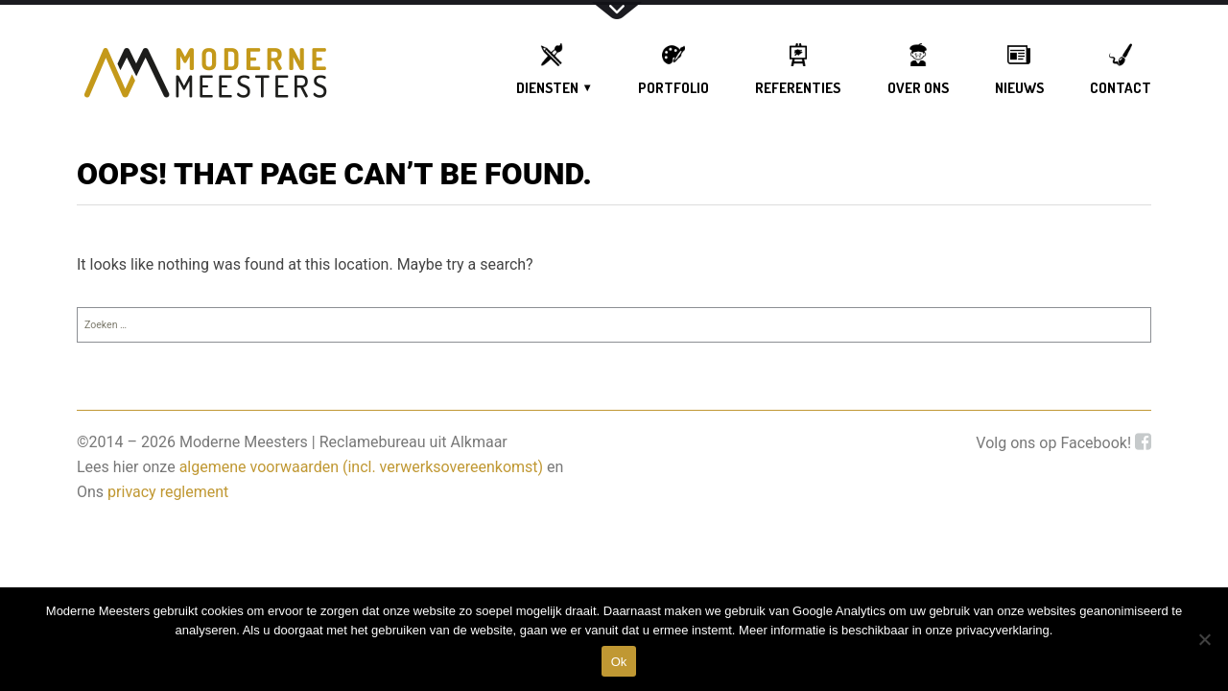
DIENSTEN (547, 88)
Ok (619, 662)
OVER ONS (918, 88)
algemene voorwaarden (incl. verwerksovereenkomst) (361, 467)
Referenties (797, 88)
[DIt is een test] (1204, 639)
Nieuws (1019, 88)
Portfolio (673, 88)
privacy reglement (167, 492)
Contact (1120, 88)
